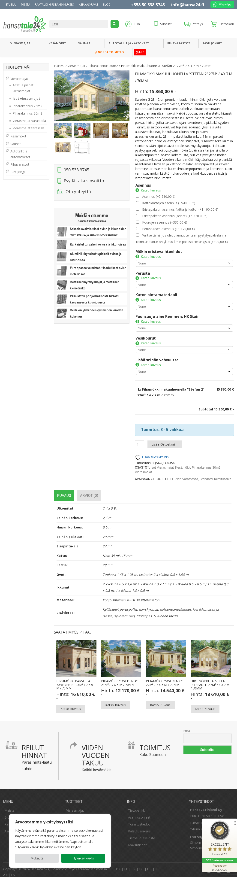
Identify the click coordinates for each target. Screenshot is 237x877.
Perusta (142, 272)
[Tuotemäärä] (139, 440)
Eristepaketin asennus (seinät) (174, 216)
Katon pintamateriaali (156, 293)
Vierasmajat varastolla (29, 120)
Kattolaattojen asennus (168, 203)
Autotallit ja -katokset (128, 43)
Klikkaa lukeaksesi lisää (92, 221)
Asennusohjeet (139, 813)
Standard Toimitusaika (215, 475)
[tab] (64, 491)
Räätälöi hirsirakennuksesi (54, 4)
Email (187, 726)
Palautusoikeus (139, 827)
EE (126, 865)
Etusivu (11, 4)
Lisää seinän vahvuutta (157, 356)
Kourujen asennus (164, 222)
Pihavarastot (178, 43)
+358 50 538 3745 (148, 4)
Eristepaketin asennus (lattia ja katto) (180, 209)
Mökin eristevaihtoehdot (158, 251)
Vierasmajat (20, 43)
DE (141, 865)
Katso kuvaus (151, 190)
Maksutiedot (137, 841)
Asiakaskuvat (88, 4)
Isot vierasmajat (162, 463)
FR (133, 865)
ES (13, 870)
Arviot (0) (89, 491)
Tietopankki (136, 806)
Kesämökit (57, 43)
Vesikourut (145, 335)
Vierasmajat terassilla (29, 128)
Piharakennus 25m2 (27, 106)
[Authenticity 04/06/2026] (219, 867)
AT (5, 870)
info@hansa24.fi (187, 4)
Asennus (143, 185)
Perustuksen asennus (168, 229)
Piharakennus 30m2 (103, 66)
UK (149, 865)
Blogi (8, 813)
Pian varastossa (186, 475)
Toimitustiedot (139, 820)
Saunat (84, 43)
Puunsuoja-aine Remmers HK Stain (167, 314)
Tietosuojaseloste (141, 834)
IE (156, 865)
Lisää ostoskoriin (164, 440)
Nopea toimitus (109, 52)
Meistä (25, 4)
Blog (107, 4)
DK (118, 865)
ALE (140, 52)
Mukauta (37, 858)
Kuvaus (64, 491)
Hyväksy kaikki (83, 858)
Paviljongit (212, 43)
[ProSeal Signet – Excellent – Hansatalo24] (219, 839)
